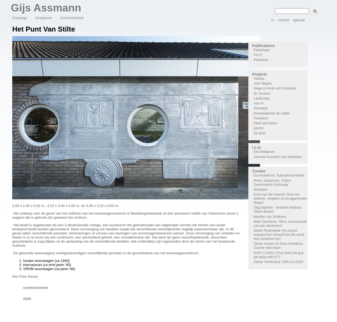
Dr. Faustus (262, 93)
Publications (263, 46)
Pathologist (262, 50)
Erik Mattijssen (264, 152)
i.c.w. (256, 147)
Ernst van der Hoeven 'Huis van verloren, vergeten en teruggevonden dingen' (280, 199)
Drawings (19, 18)
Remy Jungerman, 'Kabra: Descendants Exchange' (273, 183)
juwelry (259, 128)
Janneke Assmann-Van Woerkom (278, 157)
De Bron (260, 133)
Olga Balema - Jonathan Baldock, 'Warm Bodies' (278, 209)
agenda (299, 20)
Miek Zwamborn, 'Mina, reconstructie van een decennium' (280, 224)
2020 (27, 299)
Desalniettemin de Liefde (272, 113)
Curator (259, 171)
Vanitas (259, 79)
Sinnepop (261, 108)
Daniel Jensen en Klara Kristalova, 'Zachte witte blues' (279, 246)
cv (272, 20)
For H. (258, 55)
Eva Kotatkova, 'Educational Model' (279, 175)
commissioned (35, 288)
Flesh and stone (265, 123)
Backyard (260, 189)
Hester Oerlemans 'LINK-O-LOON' (279, 262)
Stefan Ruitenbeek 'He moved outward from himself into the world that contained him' (279, 235)
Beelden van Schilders (270, 217)
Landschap (262, 98)
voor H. (259, 103)
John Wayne (263, 83)
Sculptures (43, 18)
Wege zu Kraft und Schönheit (275, 88)
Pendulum (261, 60)
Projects (259, 74)
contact (283, 20)
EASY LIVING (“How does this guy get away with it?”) (279, 255)
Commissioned (72, 18)
